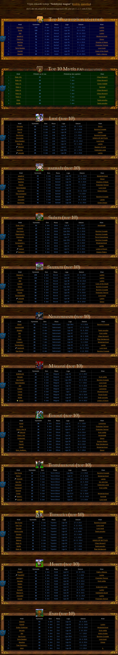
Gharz (20, 240)
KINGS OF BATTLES (100, 138)
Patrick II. (20, 39)
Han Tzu (19, 525)
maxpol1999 (19, 327)
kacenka (20, 150)
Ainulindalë (101, 225)
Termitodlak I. (19, 345)
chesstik (21, 153)
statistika (85, 4)
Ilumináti (102, 87)
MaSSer (20, 42)
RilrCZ (18, 476)
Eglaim (19, 389)
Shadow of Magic (102, 42)
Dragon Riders (101, 252)
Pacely (20, 45)
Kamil (21, 423)
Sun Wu (18, 482)
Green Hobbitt (102, 84)
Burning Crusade (100, 129)
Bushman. (21, 203)
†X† (19, 336)
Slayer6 (18, 491)
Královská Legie (100, 150)
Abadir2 (20, 54)
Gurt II (20, 132)
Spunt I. (19, 496)
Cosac (20, 392)
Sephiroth (20, 348)
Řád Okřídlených (103, 339)
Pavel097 (21, 575)
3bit (20, 33)
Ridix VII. (18, 80)
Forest (20, 587)
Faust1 (21, 444)
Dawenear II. (20, 234)
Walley (19, 584)
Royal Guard (102, 395)
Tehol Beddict (20, 48)
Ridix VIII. (18, 77)
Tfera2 (20, 395)
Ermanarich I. (20, 243)
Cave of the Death (101, 51)
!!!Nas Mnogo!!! (102, 77)
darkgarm (19, 578)
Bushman (21, 191)
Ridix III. (18, 93)
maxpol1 (20, 228)
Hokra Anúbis (103, 633)
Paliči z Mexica (102, 54)
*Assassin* (18, 488)
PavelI (20, 246)
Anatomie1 (21, 438)
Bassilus (22, 642)
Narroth (19, 129)
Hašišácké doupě (102, 593)
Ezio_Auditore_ (21, 450)
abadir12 (20, 36)
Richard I (21, 252)
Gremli (20, 599)
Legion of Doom (101, 249)
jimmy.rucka (18, 531)
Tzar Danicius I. (21, 645)
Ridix (18, 100)
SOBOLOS (20, 374)
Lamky (101, 27)
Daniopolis (20, 237)
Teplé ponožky (102, 100)
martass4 (18, 485)
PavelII (21, 624)
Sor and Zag (103, 482)
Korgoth (20, 590)
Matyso (18, 540)
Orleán (102, 642)
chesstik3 (19, 596)
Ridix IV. (18, 90)
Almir (22, 648)
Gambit (20, 51)
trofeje (76, 4)
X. (103, 648)
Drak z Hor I (20, 225)
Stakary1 (19, 537)
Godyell (20, 302)
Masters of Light (100, 147)
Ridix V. (18, 87)
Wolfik (18, 103)
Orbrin (21, 400)
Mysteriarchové (101, 36)
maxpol (21, 249)
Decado (20, 377)
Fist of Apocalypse (101, 237)
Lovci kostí (102, 48)
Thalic (19, 339)
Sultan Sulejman (22, 627)
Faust (21, 441)
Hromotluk (19, 138)
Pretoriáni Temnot (102, 45)
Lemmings (102, 389)
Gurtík (20, 30)
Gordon (18, 534)
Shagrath (21, 197)
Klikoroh (21, 147)
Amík (21, 426)
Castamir (19, 342)
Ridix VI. (18, 84)
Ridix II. (18, 97)
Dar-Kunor (19, 135)
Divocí (102, 39)
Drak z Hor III (21, 429)
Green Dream (102, 191)
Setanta (22, 622)
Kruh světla (103, 333)
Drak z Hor (21, 435)
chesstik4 (21, 200)
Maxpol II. (20, 27)
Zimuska (20, 126)
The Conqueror (21, 194)
